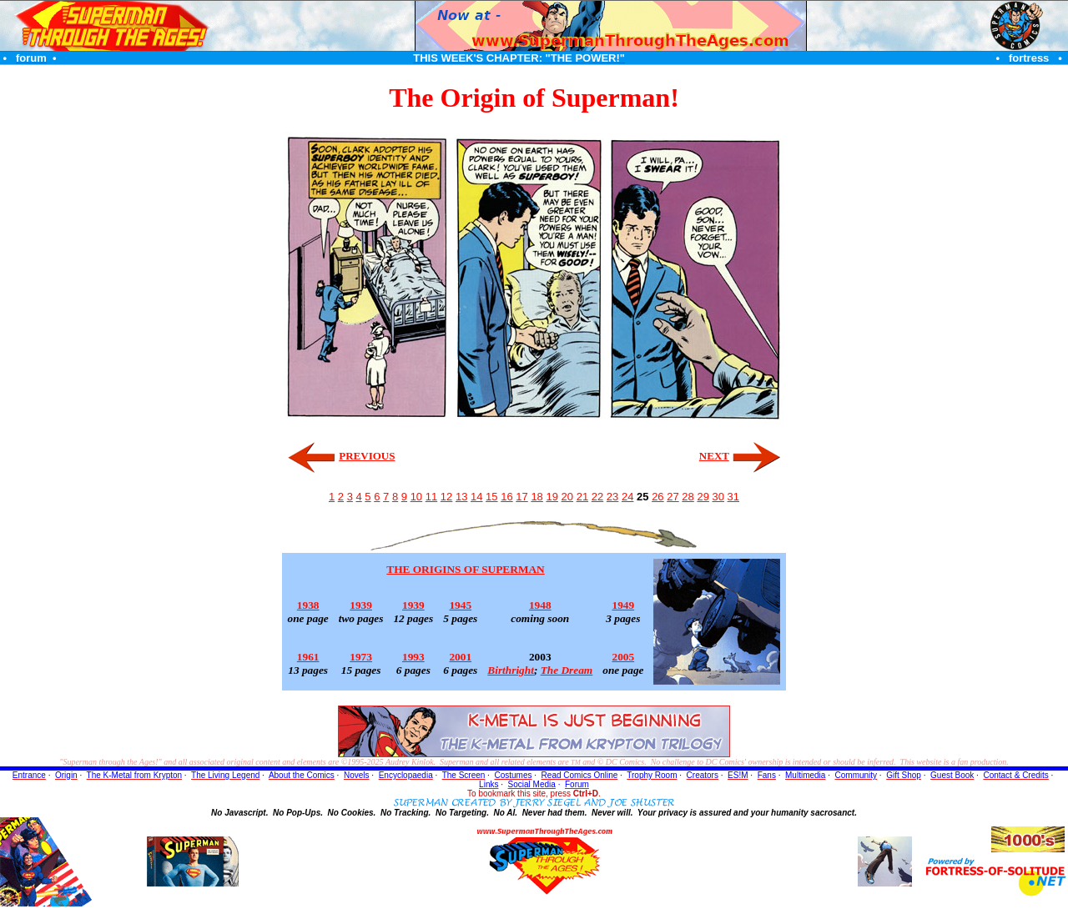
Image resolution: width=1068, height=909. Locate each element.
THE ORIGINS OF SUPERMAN (465, 569)
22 (597, 496)
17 (521, 496)
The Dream (567, 670)
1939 (361, 605)
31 (733, 496)
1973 (361, 656)
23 (612, 496)
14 (476, 496)
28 (687, 496)
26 (657, 496)
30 (718, 496)
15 (491, 496)
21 (582, 496)
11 (431, 496)
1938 (308, 605)
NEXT (714, 455)
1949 (623, 605)
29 (702, 496)
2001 (460, 656)
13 (461, 496)
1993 (413, 656)
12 (446, 496)
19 (551, 496)
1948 (540, 605)
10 (416, 496)
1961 (308, 656)
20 (567, 496)
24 (627, 496)
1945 (460, 605)
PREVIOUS (367, 455)
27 (672, 496)
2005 (623, 656)
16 (506, 496)
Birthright (510, 670)
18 (536, 496)
